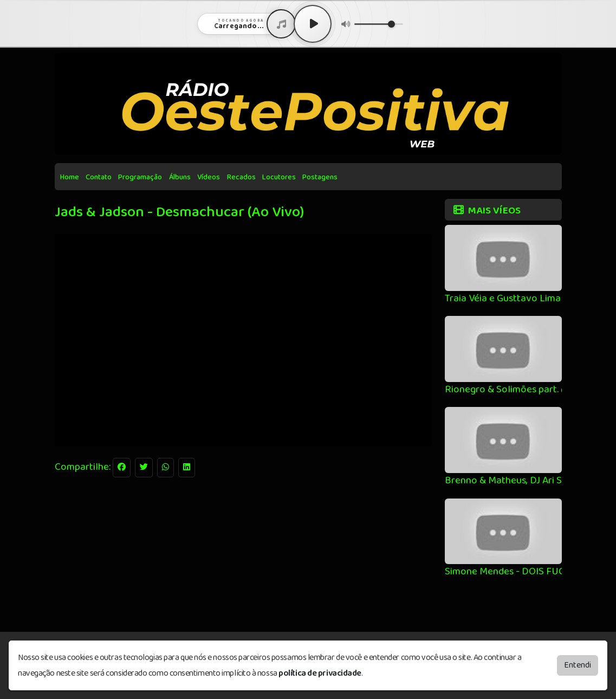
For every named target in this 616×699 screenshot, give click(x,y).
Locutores (279, 177)
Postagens (320, 177)
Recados (241, 177)
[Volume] (378, 24)
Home (69, 177)
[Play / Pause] (313, 24)
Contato (99, 177)
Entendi (577, 665)
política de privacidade (319, 673)
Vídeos (208, 177)
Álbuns (180, 177)
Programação (140, 177)
